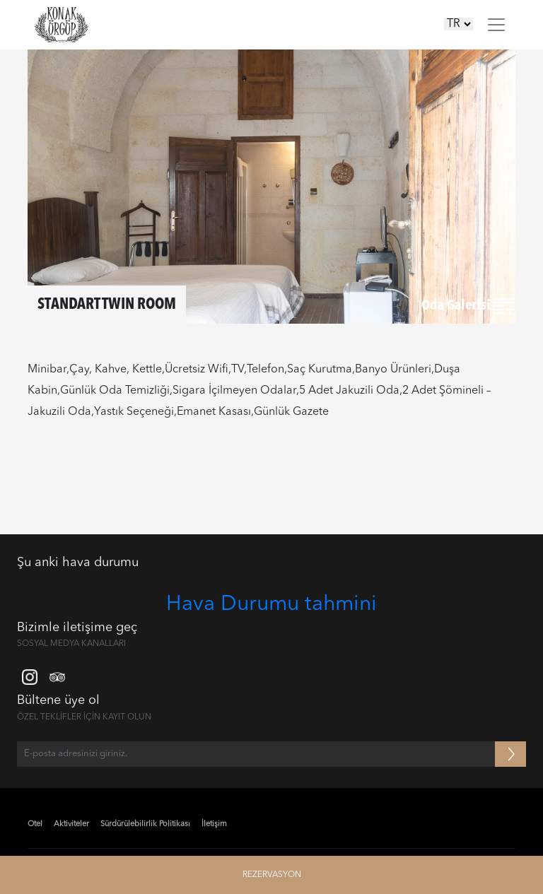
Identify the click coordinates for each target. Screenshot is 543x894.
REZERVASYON (272, 875)
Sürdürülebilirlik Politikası (145, 824)
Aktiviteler (71, 824)
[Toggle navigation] (496, 24)
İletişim (214, 824)
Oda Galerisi (468, 306)
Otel (35, 824)
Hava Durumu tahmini (271, 604)
